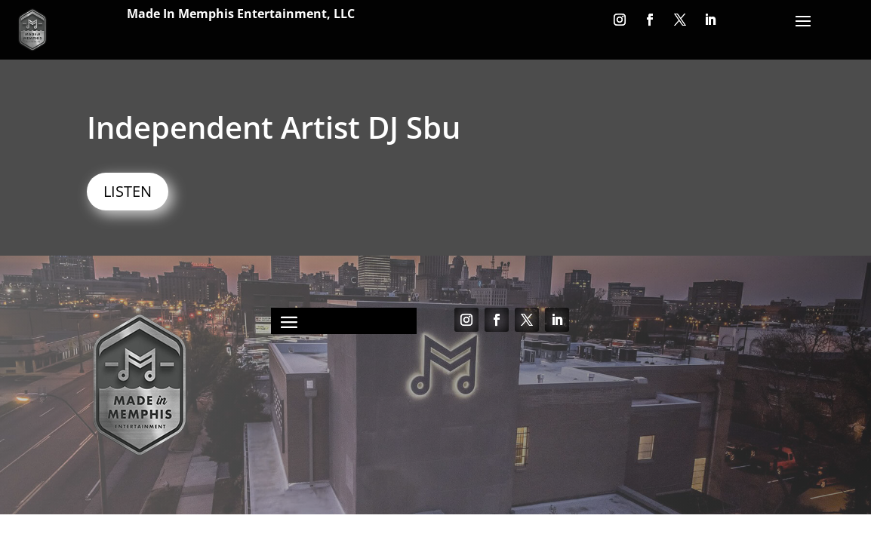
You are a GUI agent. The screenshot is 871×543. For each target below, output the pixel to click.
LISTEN (127, 191)
